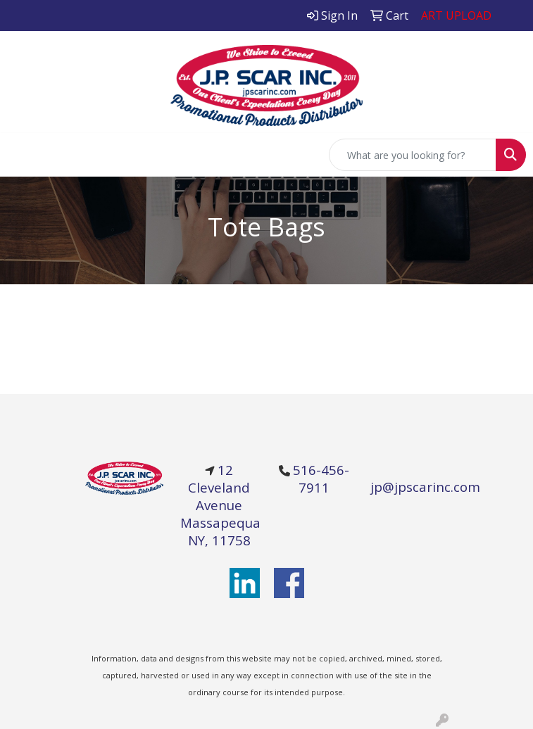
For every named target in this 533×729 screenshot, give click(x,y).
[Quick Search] (412, 155)
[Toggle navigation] (22, 155)
